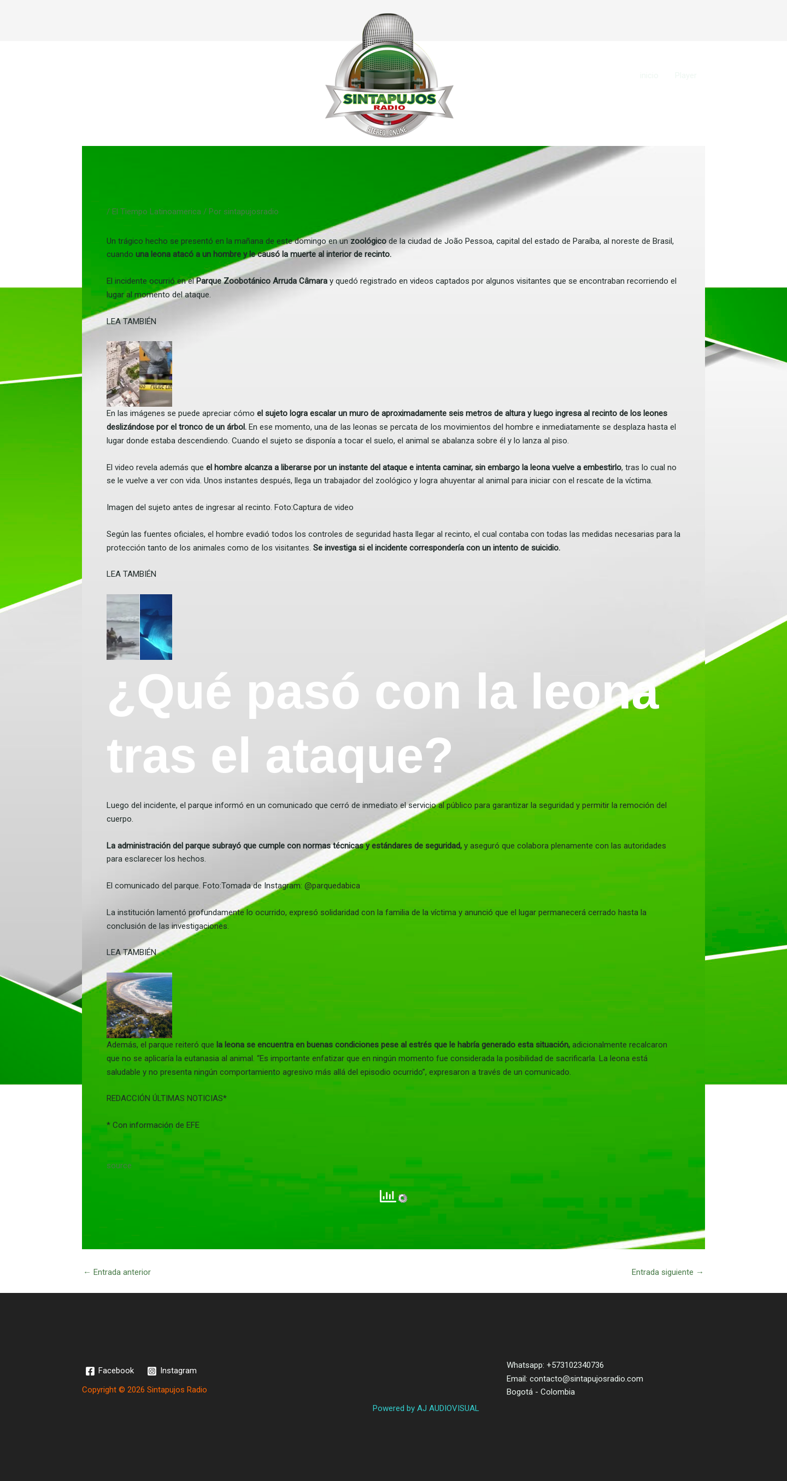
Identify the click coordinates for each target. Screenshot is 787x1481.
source (119, 1165)
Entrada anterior (117, 1272)
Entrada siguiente (668, 1272)
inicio (649, 75)
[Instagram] (172, 1371)
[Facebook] (109, 1371)
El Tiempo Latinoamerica (156, 211)
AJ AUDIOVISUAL (448, 1408)
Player (686, 75)
